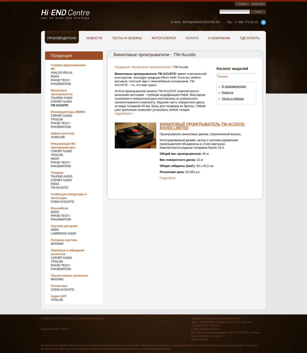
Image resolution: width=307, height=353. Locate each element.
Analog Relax (62, 72)
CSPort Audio (61, 101)
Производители (62, 38)
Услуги (192, 38)
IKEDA (55, 76)
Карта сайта (258, 4)
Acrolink (58, 137)
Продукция (122, 67)
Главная (242, 4)
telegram (263, 22)
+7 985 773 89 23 (242, 22)
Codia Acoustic (63, 201)
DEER (55, 229)
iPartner (65, 329)
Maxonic (57, 243)
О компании (219, 38)
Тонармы (222, 76)
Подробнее (167, 178)
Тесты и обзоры (127, 38)
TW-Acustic (59, 187)
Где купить (250, 38)
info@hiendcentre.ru (93, 318)
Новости (94, 38)
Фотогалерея (164, 38)
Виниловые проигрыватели (152, 67)
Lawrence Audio (63, 233)
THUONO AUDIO (62, 98)
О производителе (234, 86)
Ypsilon (57, 119)
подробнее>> (124, 113)
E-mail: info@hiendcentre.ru (195, 22)
